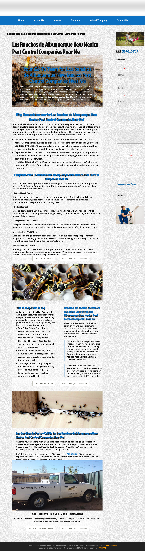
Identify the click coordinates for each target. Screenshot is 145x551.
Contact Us (122, 20)
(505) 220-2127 (130, 51)
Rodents (75, 20)
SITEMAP (102, 548)
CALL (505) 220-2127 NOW (40, 528)
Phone (121, 95)
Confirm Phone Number (130, 110)
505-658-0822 (111, 545)
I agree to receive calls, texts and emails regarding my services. (131, 152)
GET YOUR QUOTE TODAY (74, 258)
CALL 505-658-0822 (44, 258)
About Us (39, 20)
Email (120, 82)
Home (21, 20)
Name (121, 69)
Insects (57, 20)
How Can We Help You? (129, 126)
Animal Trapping (98, 20)
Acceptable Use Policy (126, 184)
